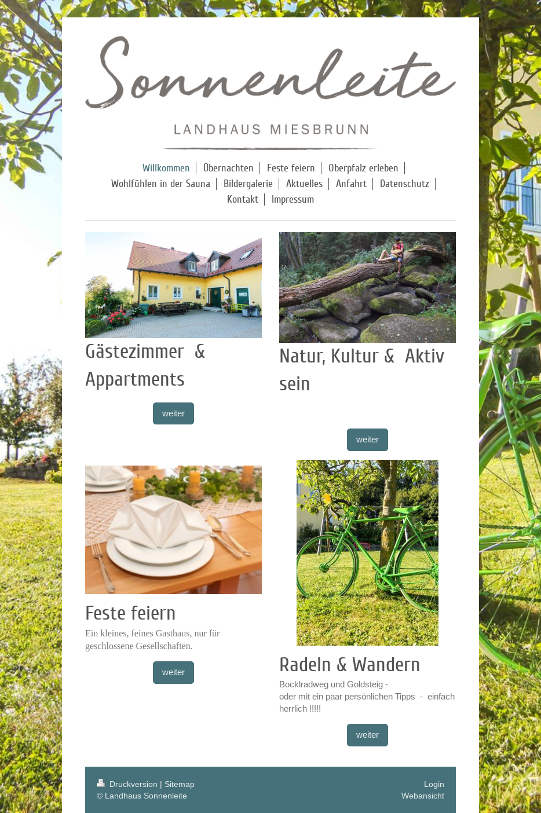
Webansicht (422, 795)
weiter (173, 413)
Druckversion (128, 784)
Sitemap (180, 784)
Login (434, 784)
